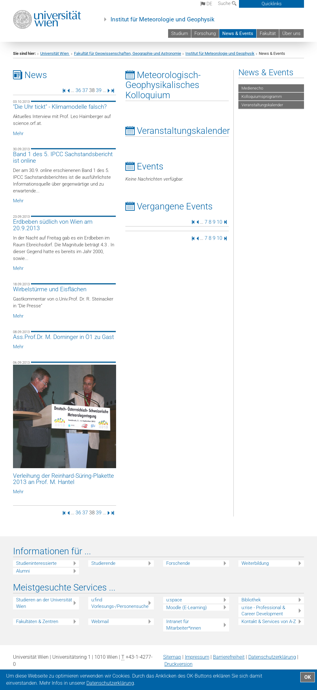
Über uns (291, 33)
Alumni (23, 571)
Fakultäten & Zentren (37, 621)
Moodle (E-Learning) (186, 607)
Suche (227, 3)
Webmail (100, 621)
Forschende (178, 563)
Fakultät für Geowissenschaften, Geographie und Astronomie (127, 53)
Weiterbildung (255, 563)
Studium (179, 33)
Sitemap (172, 657)
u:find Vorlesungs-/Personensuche (120, 603)
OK (307, 677)
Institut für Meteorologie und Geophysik (163, 19)
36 (78, 90)
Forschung (205, 33)
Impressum (197, 657)
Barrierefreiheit (229, 657)
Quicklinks (272, 4)
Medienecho (252, 88)
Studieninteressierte (36, 563)
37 (85, 90)
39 (99, 90)
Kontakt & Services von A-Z (268, 621)
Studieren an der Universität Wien (44, 603)
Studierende (103, 563)
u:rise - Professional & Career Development (263, 611)
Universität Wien (55, 53)
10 (219, 222)
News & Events (237, 33)
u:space (174, 600)
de (206, 4)
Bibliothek (251, 600)
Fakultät (268, 33)
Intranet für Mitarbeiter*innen (183, 625)
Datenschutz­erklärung (272, 657)
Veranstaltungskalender (262, 105)
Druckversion (178, 664)
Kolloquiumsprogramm (261, 96)
